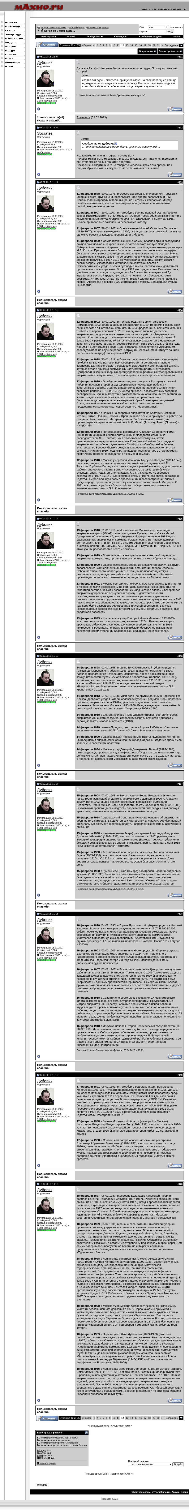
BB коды (41, 1450)
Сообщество (94, 36)
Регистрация (48, 36)
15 (136, 45)
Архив (175, 1492)
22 (154, 45)
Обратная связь (141, 1492)
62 (158, 45)
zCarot (115, 1499)
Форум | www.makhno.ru (53, 27)
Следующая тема (120, 1425)
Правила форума (46, 1463)
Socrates (45, 133)
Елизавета (83, 117)
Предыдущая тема (99, 1425)
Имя (141, 27)
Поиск (176, 36)
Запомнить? (175, 27)
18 (149, 45)
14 (131, 45)
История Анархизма (98, 27)
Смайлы (41, 1453)
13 (127, 45)
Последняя (171, 45)
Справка (70, 36)
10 (113, 45)
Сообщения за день (150, 36)
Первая (86, 45)
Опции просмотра (169, 51)
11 (118, 45)
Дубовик (44, 62)
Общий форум (77, 27)
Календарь (120, 36)
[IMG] (40, 1455)
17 (145, 45)
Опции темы (146, 51)
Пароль (143, 31)
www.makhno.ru (161, 1492)
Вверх (184, 1492)
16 (140, 45)
